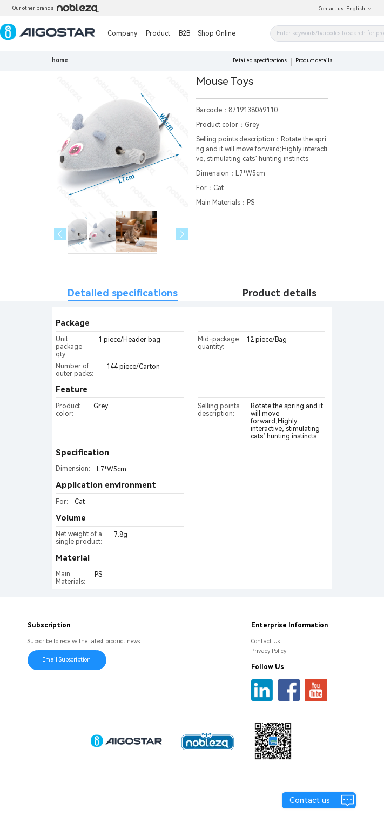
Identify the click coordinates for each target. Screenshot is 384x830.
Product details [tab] (279, 293)
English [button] (359, 8)
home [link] (60, 60)
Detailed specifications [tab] (123, 293)
